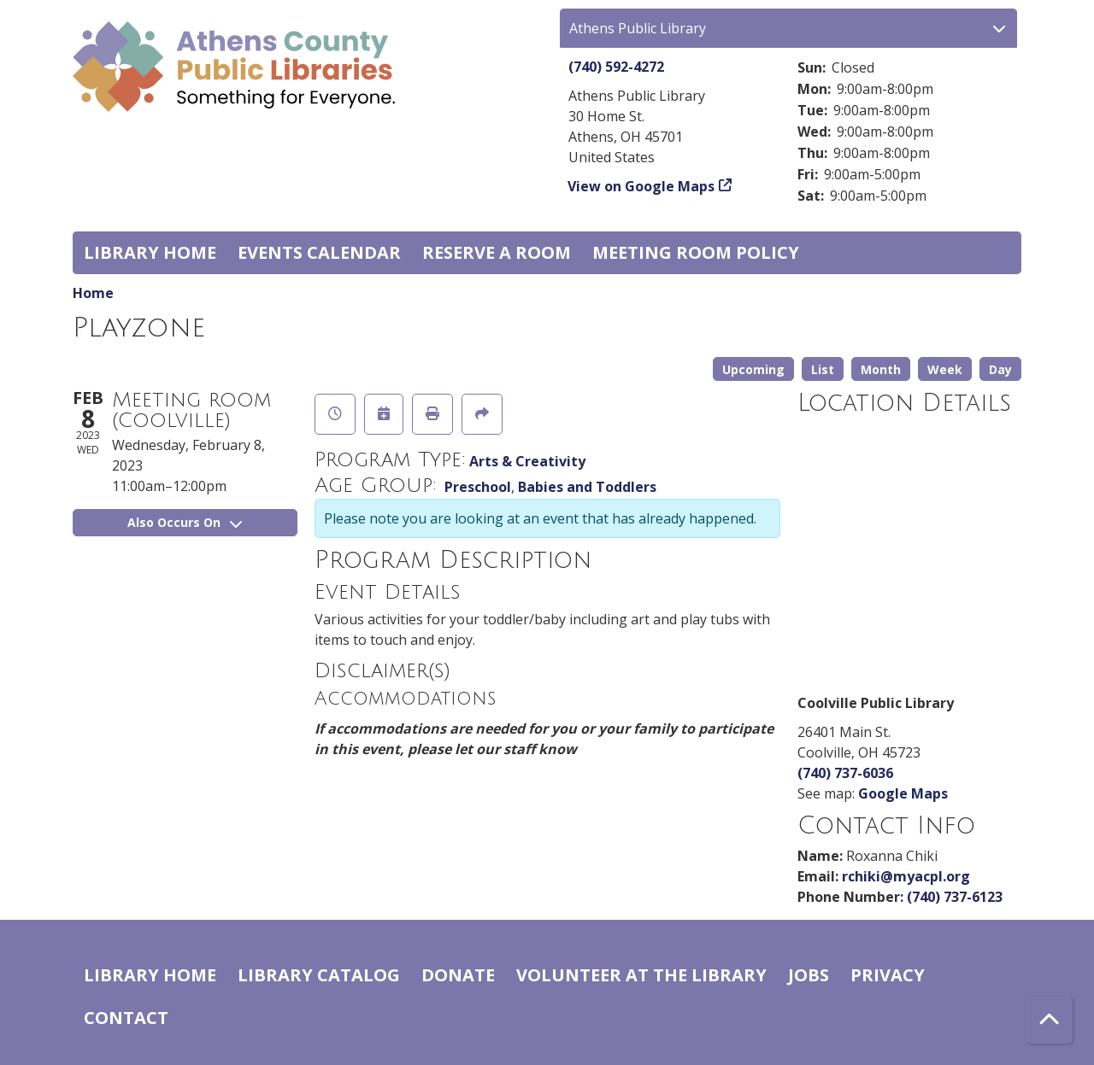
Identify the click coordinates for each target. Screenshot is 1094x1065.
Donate (458, 974)
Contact (126, 1017)
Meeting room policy (695, 252)
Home (93, 293)
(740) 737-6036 (845, 773)
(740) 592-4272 (616, 66)
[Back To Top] (1049, 1020)
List (822, 369)
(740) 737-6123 (955, 896)
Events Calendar (319, 252)
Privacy (887, 974)
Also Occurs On (184, 522)
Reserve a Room (496, 252)
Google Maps (903, 793)
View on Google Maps (641, 186)
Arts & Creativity (527, 461)
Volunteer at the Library (641, 974)
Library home (150, 252)
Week (944, 369)
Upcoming (753, 369)
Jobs (808, 974)
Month (881, 369)
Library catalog (319, 974)
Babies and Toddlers (587, 486)
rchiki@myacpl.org (906, 876)
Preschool (477, 486)
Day (1000, 369)
